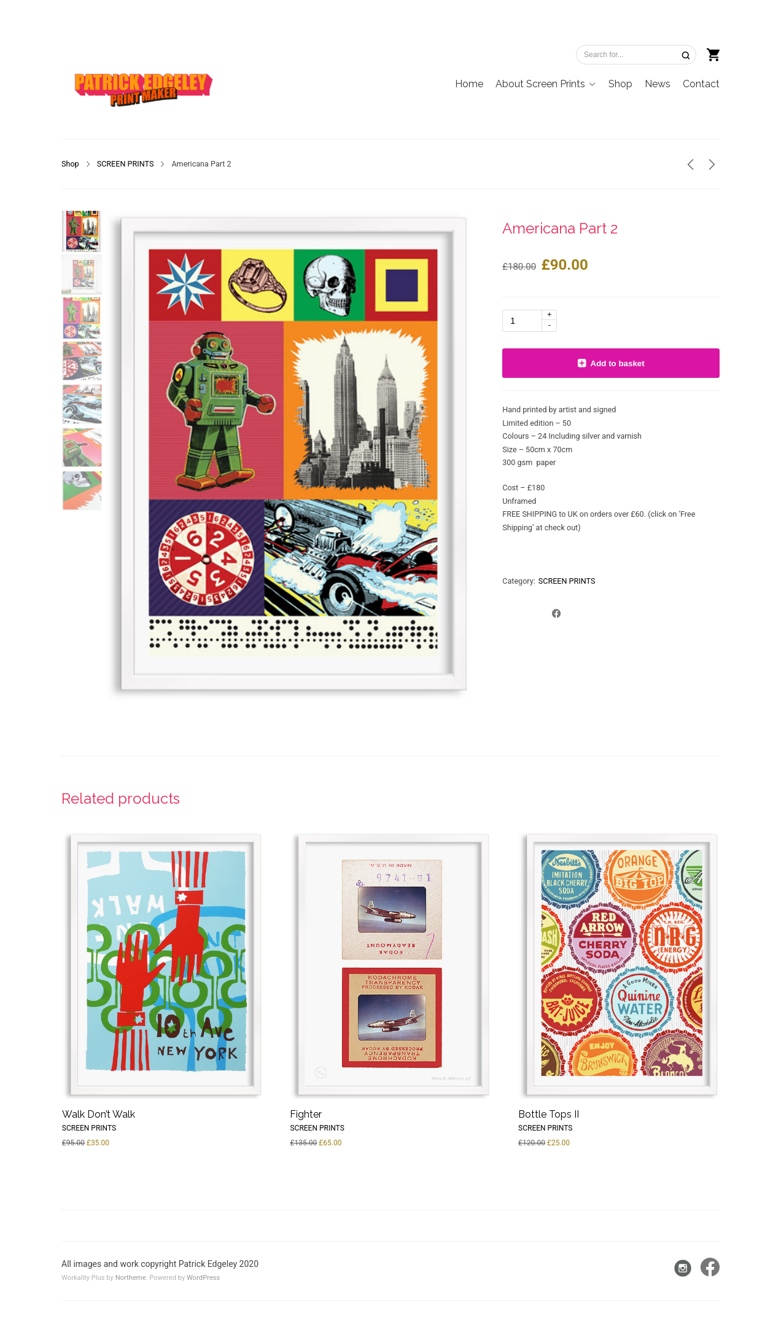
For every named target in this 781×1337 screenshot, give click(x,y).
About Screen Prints (540, 84)
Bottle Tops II (548, 1114)
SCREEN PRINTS (125, 163)
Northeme (130, 1278)
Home (469, 84)
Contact (701, 84)
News (657, 84)
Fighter (306, 1114)
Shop (620, 84)
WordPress (203, 1278)
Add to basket (618, 363)
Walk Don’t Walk (98, 1114)
